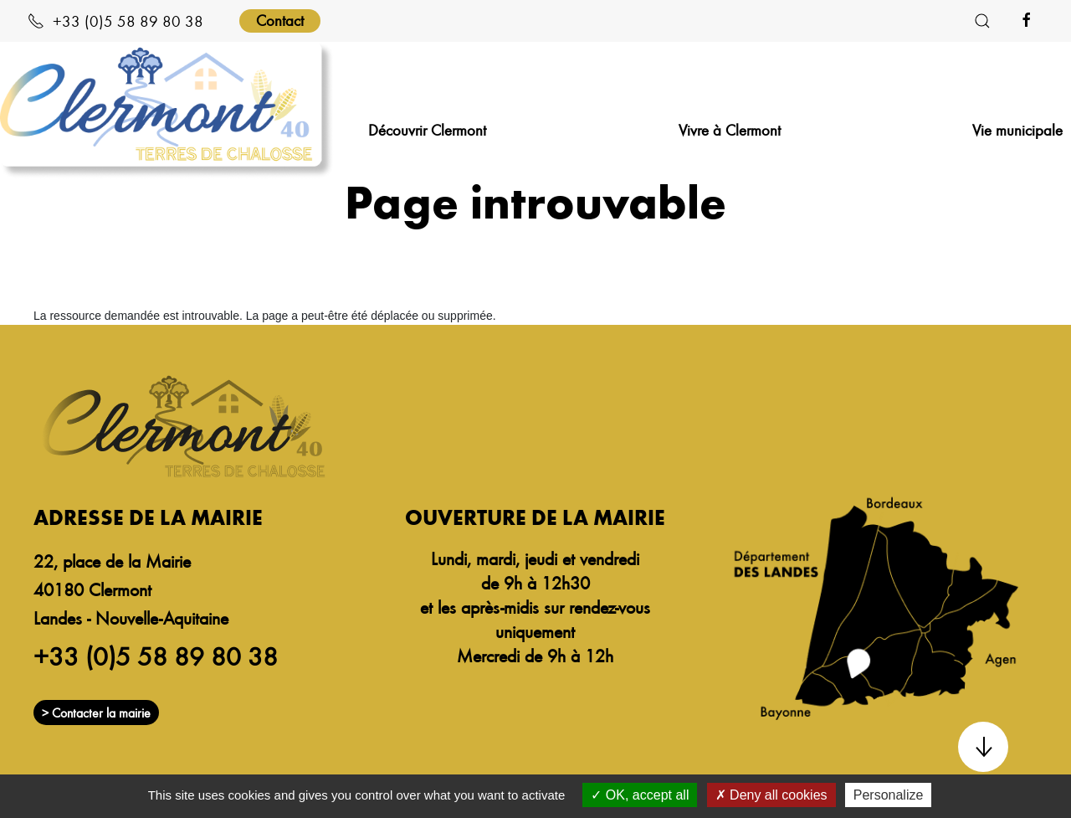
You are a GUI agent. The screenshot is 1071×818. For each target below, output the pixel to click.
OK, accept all (640, 795)
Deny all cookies (771, 795)
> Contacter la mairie (96, 712)
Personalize (888, 795)
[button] (982, 21)
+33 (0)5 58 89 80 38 (115, 20)
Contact (280, 19)
